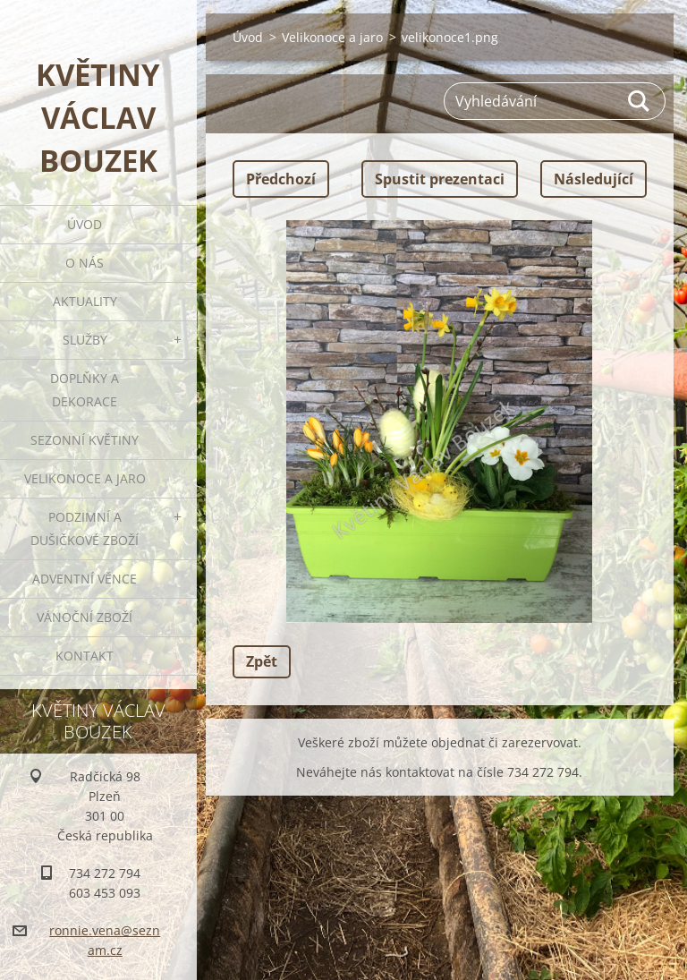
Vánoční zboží (84, 617)
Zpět (261, 661)
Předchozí (281, 179)
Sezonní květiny (84, 439)
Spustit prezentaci (440, 179)
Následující (593, 179)
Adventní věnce (84, 578)
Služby (85, 339)
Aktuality (85, 301)
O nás (84, 262)
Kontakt (84, 655)
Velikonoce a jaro (85, 478)
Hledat (639, 101)
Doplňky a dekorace (84, 390)
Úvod (84, 224)
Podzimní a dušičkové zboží (84, 528)
